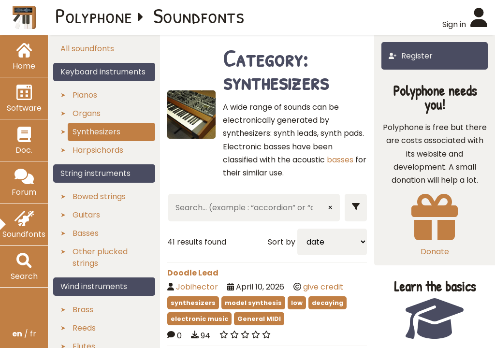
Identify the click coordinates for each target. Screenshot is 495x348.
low (297, 303)
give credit (323, 286)
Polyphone (93, 15)
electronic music (199, 319)
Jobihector (197, 286)
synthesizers (193, 303)
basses (340, 159)
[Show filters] (356, 207)
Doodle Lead (192, 272)
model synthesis (253, 303)
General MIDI (259, 319)
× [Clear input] (330, 207)
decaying (327, 303)
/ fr (24, 333)
